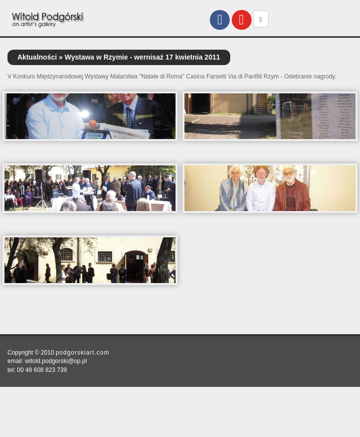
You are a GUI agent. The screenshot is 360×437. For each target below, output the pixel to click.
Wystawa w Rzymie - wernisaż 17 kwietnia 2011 (142, 57)
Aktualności (37, 57)
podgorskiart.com (82, 352)
